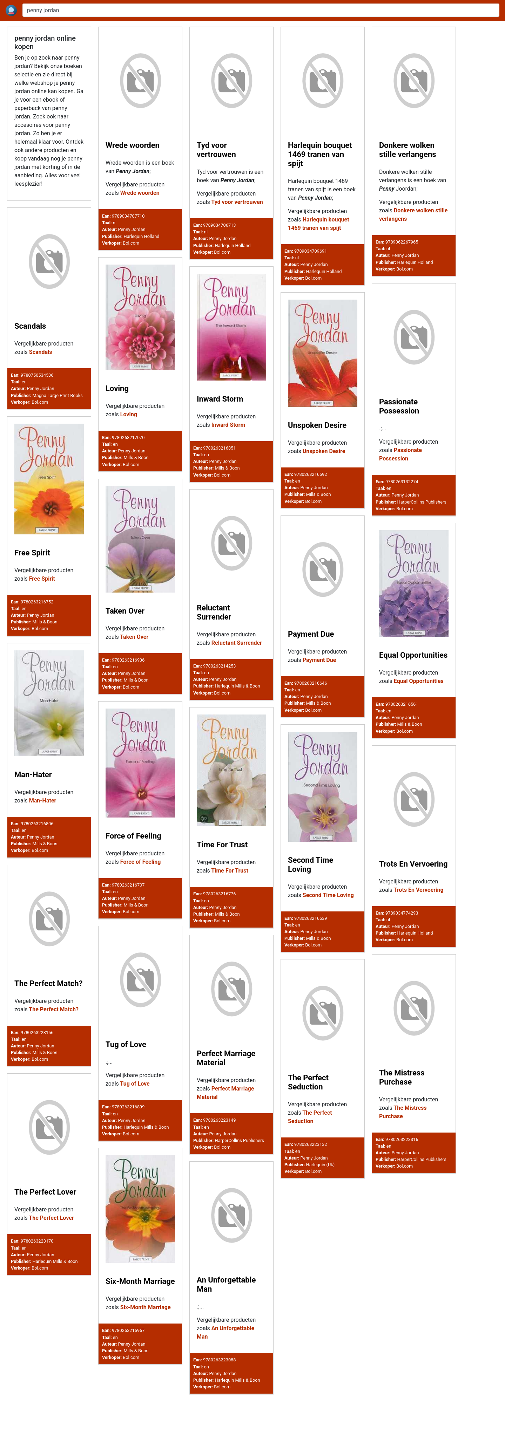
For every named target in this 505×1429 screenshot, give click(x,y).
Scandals (30, 326)
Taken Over (125, 611)
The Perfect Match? (48, 998)
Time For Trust (222, 850)
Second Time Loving (310, 872)
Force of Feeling (133, 839)
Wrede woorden (133, 145)
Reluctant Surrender (214, 612)
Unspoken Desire (317, 425)
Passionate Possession (399, 406)
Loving (117, 388)
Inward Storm (220, 399)
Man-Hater (33, 776)
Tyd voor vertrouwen (216, 150)
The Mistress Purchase (401, 1108)
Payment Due (311, 634)
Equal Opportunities (413, 656)
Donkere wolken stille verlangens (407, 150)
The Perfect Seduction (308, 1117)
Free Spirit (32, 552)
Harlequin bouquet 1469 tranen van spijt (320, 154)
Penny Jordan (132, 229)
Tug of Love (126, 1064)
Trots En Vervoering (413, 874)
